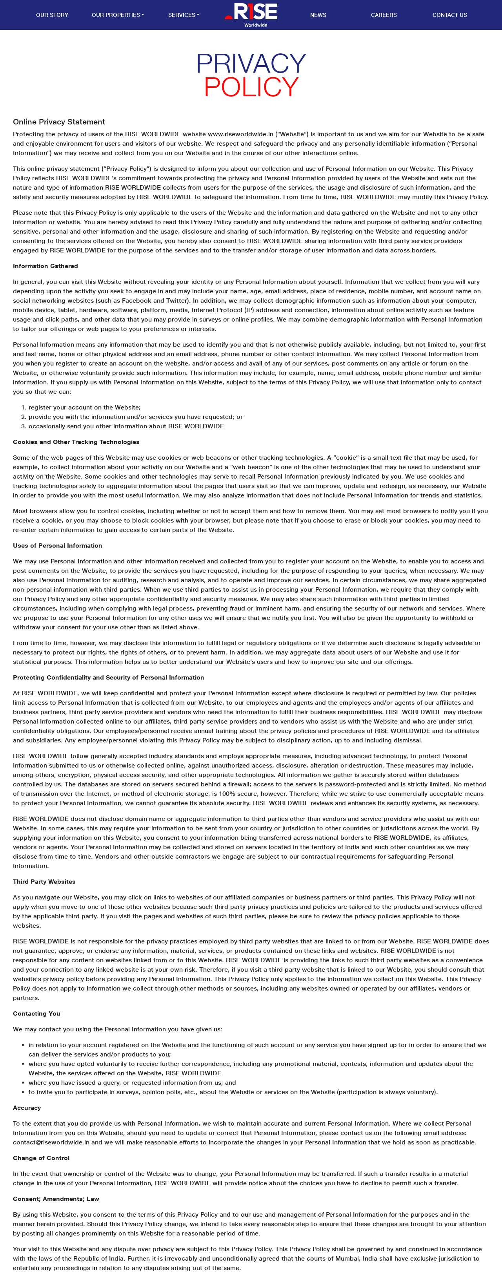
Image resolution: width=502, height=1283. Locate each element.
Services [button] (181, 15)
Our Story (52, 15)
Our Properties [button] (116, 15)
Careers (384, 15)
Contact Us (450, 15)
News (318, 15)
